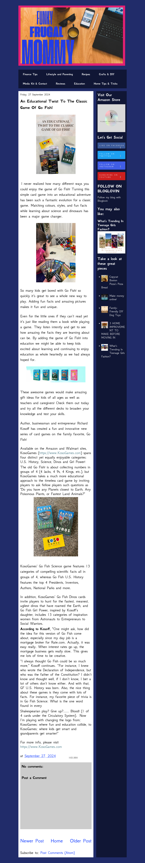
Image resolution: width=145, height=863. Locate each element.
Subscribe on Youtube (112, 176)
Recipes (86, 74)
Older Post (81, 841)
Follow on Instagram (112, 165)
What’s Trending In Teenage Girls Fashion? (110, 225)
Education (79, 83)
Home (57, 841)
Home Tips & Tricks (105, 83)
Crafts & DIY (106, 74)
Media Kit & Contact (35, 83)
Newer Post (32, 841)
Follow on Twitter (112, 155)
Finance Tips (30, 74)
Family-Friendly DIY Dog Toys (116, 311)
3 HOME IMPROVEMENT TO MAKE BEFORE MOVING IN (113, 330)
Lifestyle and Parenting (59, 74)
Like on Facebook (112, 146)
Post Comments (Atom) (57, 852)
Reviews (60, 83)
